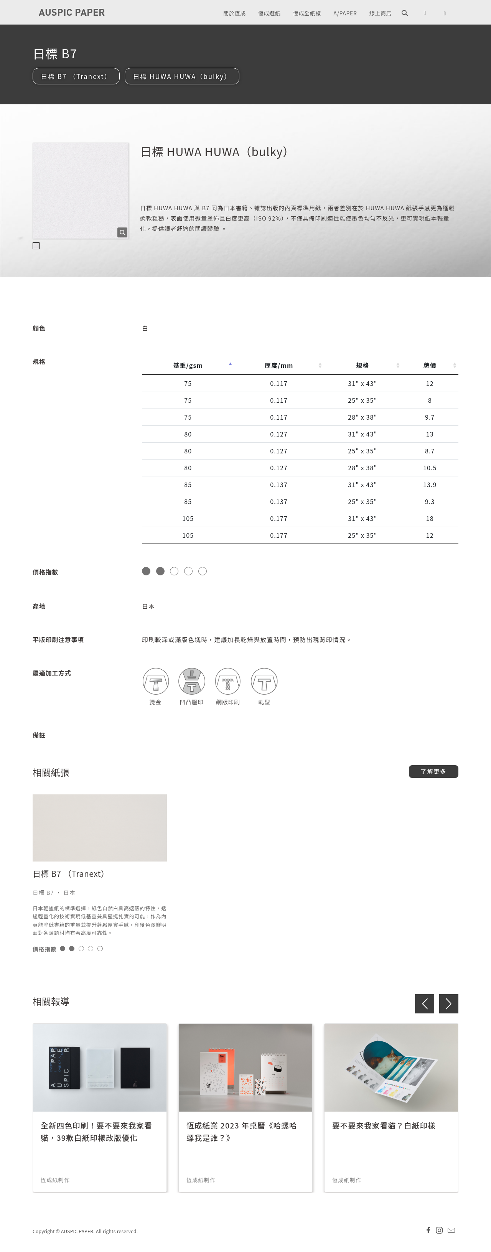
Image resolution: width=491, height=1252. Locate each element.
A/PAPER (345, 13)
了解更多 (434, 772)
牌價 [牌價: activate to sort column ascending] (430, 365)
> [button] (448, 1004)
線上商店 (380, 13)
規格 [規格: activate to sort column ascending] (362, 365)
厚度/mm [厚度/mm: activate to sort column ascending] (279, 365)
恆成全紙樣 (307, 13)
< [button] (424, 1004)
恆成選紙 (269, 13)
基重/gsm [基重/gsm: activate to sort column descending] (188, 365)
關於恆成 (234, 13)
